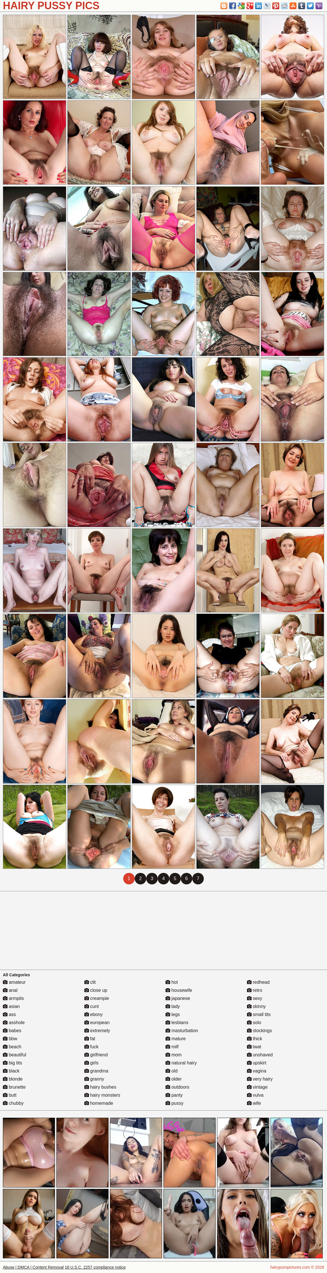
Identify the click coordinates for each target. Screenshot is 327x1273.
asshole (14, 1022)
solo (254, 1022)
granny (94, 1079)
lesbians (177, 1022)
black (11, 1070)
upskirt (257, 1062)
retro (254, 990)
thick (254, 1038)
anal (10, 990)
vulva (255, 1095)
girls (91, 1062)
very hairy (260, 1079)
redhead (258, 982)
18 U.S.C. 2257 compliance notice (95, 1267)
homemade (98, 1103)
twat (254, 1046)
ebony (93, 1014)
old (172, 1070)
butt (9, 1095)
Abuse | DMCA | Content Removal (33, 1267)
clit (90, 982)
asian (11, 1006)
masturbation (182, 1030)
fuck (91, 1046)
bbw (10, 1038)
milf (172, 1046)
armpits (13, 998)
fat (89, 1038)
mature (176, 1038)
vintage (257, 1087)
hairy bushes (100, 1087)
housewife (179, 990)
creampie (96, 998)
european (97, 1022)
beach (12, 1046)
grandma (96, 1070)
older (174, 1079)
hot (172, 982)
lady (173, 1006)
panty (174, 1095)
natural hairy (181, 1062)
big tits (12, 1062)
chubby (13, 1103)
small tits (259, 1014)
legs (173, 1014)
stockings (259, 1030)
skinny (256, 1006)
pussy (174, 1103)
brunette (14, 1087)
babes (12, 1030)
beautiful (14, 1054)
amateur (14, 982)
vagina (257, 1070)
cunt (91, 1006)
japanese (178, 998)
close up (95, 990)
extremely (97, 1030)
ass (9, 1014)
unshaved (260, 1054)
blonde (13, 1079)
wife (254, 1103)
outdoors (177, 1087)
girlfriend (96, 1054)
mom (174, 1054)
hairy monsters (102, 1095)
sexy (254, 998)
